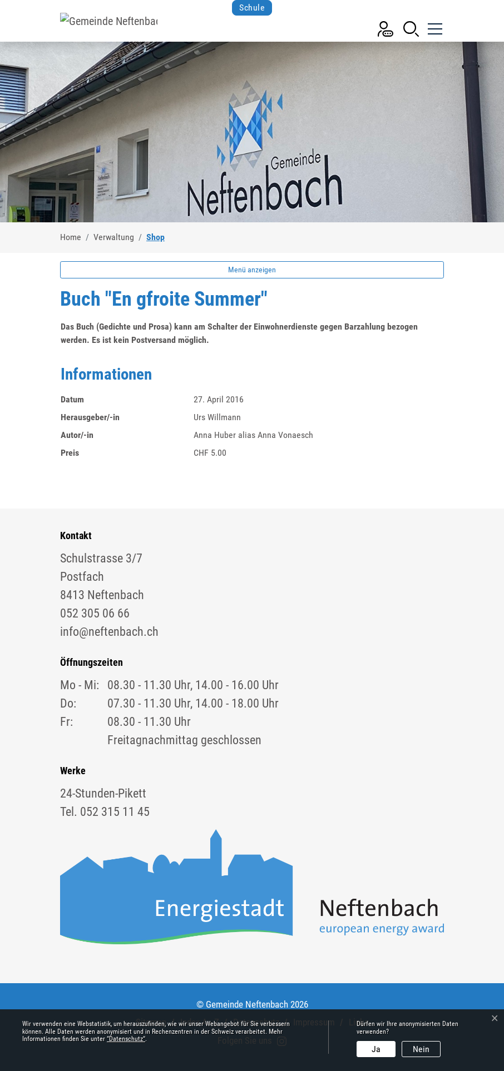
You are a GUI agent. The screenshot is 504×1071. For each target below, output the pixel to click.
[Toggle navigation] (434, 24)
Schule (252, 7)
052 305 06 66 (95, 613)
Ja (376, 1049)
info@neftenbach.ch (109, 632)
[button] (411, 28)
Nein (421, 1049)
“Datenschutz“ (126, 1039)
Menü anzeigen (252, 269)
